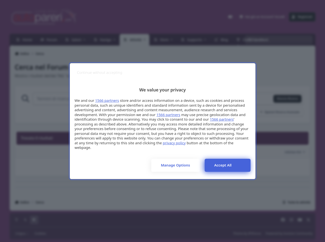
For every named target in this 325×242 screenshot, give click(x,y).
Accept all (223, 165)
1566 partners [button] (107, 100)
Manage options (175, 165)
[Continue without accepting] (100, 72)
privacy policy (174, 142)
